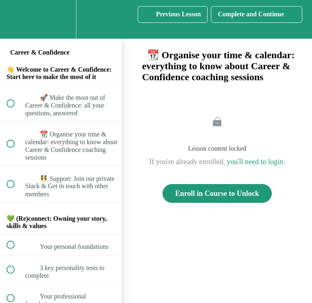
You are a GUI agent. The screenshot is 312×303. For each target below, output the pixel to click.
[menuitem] (61, 19)
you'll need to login (255, 162)
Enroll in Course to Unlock (217, 193)
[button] (15, 19)
